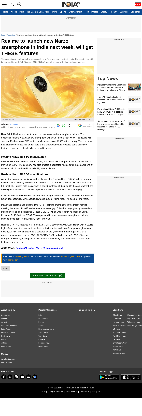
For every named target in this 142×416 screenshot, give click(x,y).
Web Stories (6, 346)
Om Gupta (14, 124)
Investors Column (8, 332)
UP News (116, 339)
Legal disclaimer (56, 392)
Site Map (43, 392)
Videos (13, 12)
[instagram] (16, 376)
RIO (93, 392)
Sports (63, 12)
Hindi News (5, 336)
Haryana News (118, 322)
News (3, 35)
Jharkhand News (119, 326)
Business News (44, 343)
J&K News (117, 350)
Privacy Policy (71, 392)
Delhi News (117, 319)
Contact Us (5, 315)
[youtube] (22, 376)
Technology (11, 35)
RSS (100, 392)
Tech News (42, 336)
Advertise (4, 322)
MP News (116, 329)
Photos (94, 12)
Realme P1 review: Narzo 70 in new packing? (39, 248)
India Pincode (6, 363)
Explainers (42, 339)
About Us (4, 319)
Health (114, 12)
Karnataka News (119, 353)
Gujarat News (118, 346)
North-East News (119, 332)
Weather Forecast (8, 359)
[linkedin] (28, 376)
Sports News (43, 332)
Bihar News (117, 315)
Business (124, 12)
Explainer (135, 12)
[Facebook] (3, 376)
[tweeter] (9, 376)
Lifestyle (105, 12)
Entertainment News (46, 329)
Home (5, 12)
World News (43, 319)
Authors (4, 343)
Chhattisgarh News (120, 343)
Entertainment (75, 12)
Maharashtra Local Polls (38, 12)
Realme (5, 268)
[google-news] (34, 376)
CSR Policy (84, 392)
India (21, 12)
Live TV (4, 339)
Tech (86, 12)
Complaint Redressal (9, 326)
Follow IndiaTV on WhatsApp (47, 275)
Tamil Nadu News (119, 336)
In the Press (6, 329)
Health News (43, 346)
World (54, 12)
